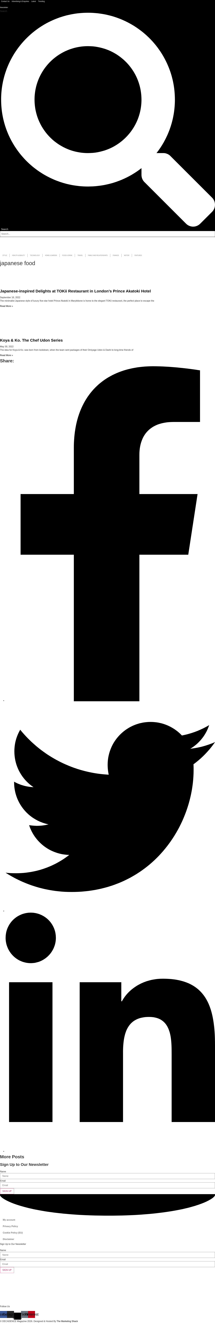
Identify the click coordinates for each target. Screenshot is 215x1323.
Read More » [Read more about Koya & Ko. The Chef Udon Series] (6, 355)
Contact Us (5, 1)
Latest (33, 1)
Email (3, 1181)
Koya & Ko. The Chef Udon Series (31, 340)
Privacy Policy (10, 1226)
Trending (41, 1)
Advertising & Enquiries (20, 1)
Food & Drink (67, 255)
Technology (35, 255)
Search (3, 11)
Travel (80, 255)
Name (3, 1171)
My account (9, 1220)
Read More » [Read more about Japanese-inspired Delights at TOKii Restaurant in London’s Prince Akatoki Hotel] (6, 306)
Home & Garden (51, 255)
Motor (126, 255)
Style (5, 255)
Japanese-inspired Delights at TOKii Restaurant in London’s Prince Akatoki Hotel (75, 291)
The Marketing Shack (67, 1321)
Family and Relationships (98, 255)
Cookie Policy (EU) (13, 1233)
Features (138, 255)
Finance (116, 255)
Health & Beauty (18, 255)
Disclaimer (8, 1239)
